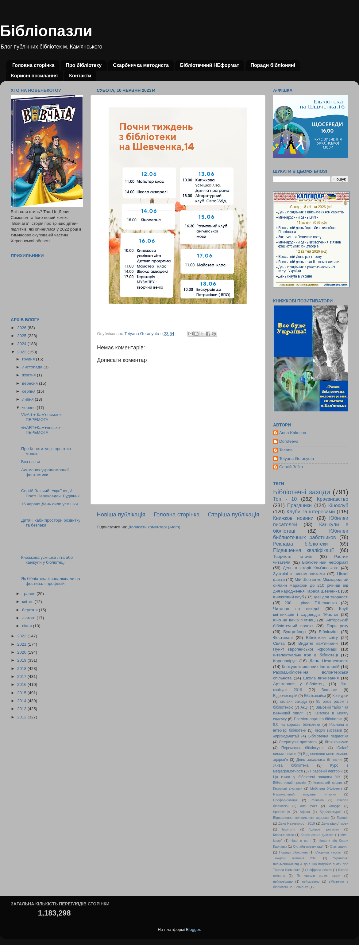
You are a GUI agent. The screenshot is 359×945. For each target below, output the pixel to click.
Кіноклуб (338, 505)
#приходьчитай (286, 736)
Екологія (288, 829)
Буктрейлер (294, 631)
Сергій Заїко (291, 467)
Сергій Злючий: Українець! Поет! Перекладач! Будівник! (51, 493)
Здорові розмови (324, 829)
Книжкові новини (293, 518)
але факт (308, 806)
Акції (304, 707)
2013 (22, 708)
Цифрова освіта (319, 870)
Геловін (342, 817)
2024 (22, 343)
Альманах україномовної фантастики (45, 472)
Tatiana (286, 450)
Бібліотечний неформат (325, 562)
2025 (22, 335)
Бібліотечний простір (289, 782)
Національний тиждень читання (304, 794)
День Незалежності (329, 661)
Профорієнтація (285, 800)
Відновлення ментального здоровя (301, 817)
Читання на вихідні (296, 608)
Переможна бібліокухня (303, 748)
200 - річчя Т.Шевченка (310, 603)
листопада (33, 367)
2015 (22, 692)
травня (29, 593)
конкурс (334, 806)
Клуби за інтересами (311, 511)
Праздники (299, 505)
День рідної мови (334, 823)
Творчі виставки (328, 730)
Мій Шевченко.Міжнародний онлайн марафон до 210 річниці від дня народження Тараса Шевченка (310, 585)
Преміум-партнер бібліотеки (318, 719)
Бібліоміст (328, 631)
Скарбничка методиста (141, 65)
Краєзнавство (332, 499)
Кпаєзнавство (283, 835)
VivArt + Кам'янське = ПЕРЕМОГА (41, 417)
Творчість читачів (292, 556)
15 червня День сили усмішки (49, 504)
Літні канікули (336, 742)
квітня (28, 601)
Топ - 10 (285, 499)
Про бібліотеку (84, 65)
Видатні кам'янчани (318, 643)
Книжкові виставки (287, 788)
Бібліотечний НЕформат (209, 65)
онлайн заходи (293, 701)
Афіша (305, 812)
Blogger (193, 929)
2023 (22, 352)
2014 (22, 700)
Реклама (317, 800)
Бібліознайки (315, 696)
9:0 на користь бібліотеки (296, 724)
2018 (22, 668)
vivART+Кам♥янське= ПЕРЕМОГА (41, 430)
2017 (22, 676)
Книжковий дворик (327, 782)
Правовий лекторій (326, 771)
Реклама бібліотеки (300, 543)
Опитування (339, 846)
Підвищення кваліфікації (303, 550)
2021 (22, 644)
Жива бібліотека (291, 765)
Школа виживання (321, 678)
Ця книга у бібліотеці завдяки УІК (307, 777)
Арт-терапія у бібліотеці (299, 684)
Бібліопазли (46, 31)
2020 (22, 652)
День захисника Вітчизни (319, 759)
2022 (22, 636)
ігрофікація (281, 812)
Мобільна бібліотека (326, 788)
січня (27, 626)
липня (28, 399)
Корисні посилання (34, 75)
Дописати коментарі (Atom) (154, 527)
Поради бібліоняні (272, 65)
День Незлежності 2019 (296, 823)
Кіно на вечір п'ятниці (294, 620)
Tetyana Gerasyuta (296, 458)
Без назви (30, 461)
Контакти (80, 75)
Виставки (330, 690)
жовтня (29, 375)
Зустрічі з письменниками (299, 573)
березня (30, 610)
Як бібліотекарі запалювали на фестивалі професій (50, 581)
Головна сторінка (33, 65)
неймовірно (311, 881)
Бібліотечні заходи (301, 492)
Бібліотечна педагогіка (328, 736)
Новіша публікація (121, 514)
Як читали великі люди (319, 875)
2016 (22, 684)
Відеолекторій (285, 696)
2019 (22, 660)
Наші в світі (301, 840)
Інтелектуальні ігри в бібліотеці (305, 655)
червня (29, 407)
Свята (279, 643)
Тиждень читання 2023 (295, 858)
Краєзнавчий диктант (317, 835)
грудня (29, 359)
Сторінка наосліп (328, 852)
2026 (22, 327)
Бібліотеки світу (322, 637)
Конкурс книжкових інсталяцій (311, 666)
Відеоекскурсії (331, 812)
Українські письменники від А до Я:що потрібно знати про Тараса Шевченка (310, 864)
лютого (29, 618)
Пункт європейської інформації (305, 649)
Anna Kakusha (292, 432)
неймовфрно (283, 881)
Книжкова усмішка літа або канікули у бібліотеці (47, 560)
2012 (22, 717)
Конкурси (341, 696)
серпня (29, 391)
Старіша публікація (233, 514)
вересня (30, 383)
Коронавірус (284, 661)
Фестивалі (283, 637)
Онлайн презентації (308, 846)
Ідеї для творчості (331, 597)
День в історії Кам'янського (310, 568)
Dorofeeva (288, 441)
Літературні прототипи (298, 742)
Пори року (337, 626)
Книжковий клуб (288, 597)
